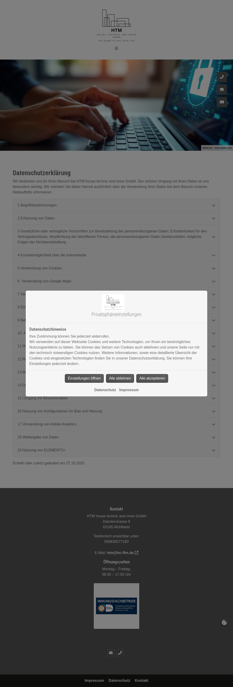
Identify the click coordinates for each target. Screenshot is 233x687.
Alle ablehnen (120, 378)
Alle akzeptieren (152, 378)
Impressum (129, 390)
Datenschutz (105, 390)
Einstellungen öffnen (84, 378)
